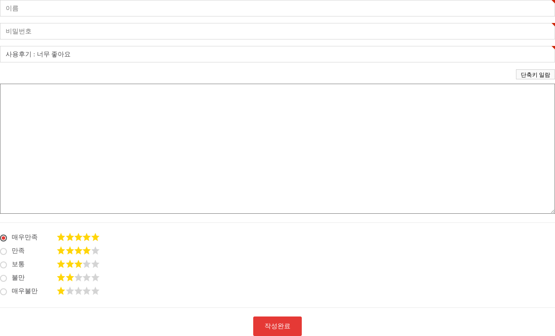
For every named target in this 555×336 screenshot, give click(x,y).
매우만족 (19, 236)
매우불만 (19, 290)
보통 (12, 263)
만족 (12, 250)
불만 (12, 277)
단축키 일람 (535, 75)
